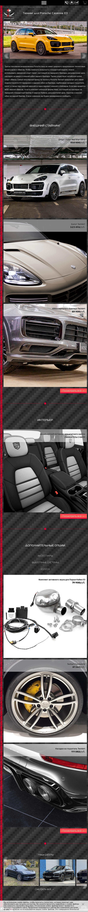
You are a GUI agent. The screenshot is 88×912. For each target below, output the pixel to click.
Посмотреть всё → (73, 391)
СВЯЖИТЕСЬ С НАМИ (75, 437)
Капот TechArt (78, 224)
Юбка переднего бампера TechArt (68, 308)
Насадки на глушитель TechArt (70, 749)
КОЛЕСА (45, 569)
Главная (6, 7)
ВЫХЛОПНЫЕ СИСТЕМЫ (45, 563)
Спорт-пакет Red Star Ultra (72, 140)
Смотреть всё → (44, 889)
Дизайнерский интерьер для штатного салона (62, 434)
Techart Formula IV (76, 664)
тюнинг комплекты (18, 7)
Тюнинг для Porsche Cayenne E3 (37, 7)
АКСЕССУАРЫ (45, 556)
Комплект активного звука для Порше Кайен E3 (62, 579)
